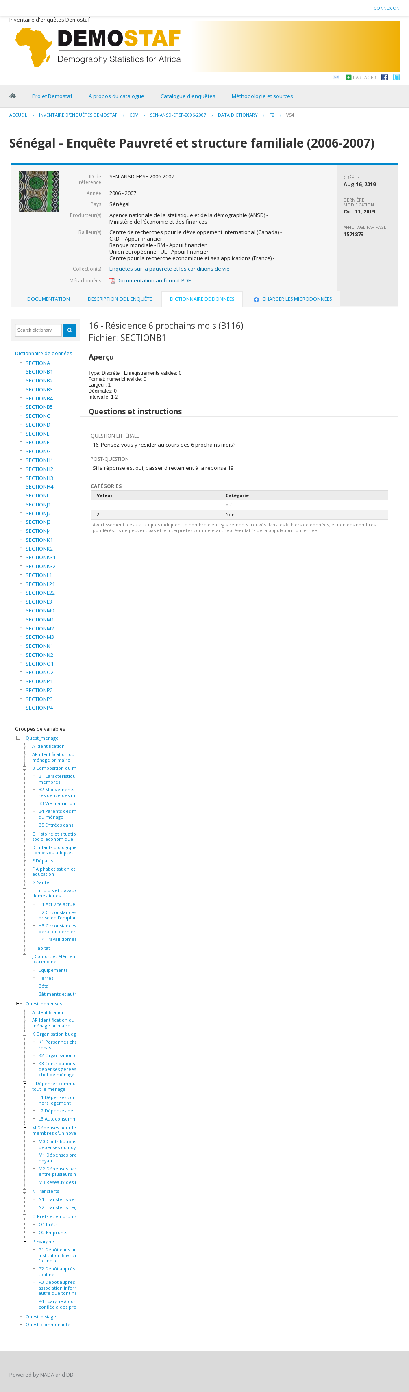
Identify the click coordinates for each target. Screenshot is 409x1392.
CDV (133, 115)
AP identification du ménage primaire (53, 756)
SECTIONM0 (40, 610)
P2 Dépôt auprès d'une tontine (63, 1271)
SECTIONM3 (40, 637)
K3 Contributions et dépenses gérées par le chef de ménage (64, 1069)
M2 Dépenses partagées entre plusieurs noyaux (65, 1171)
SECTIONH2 (39, 469)
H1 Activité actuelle (59, 904)
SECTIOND (38, 424)
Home (12, 96)
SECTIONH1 (39, 460)
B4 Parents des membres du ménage (66, 813)
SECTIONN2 (39, 654)
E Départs (42, 861)
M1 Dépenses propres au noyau (66, 1157)
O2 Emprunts (53, 1233)
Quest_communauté (48, 1324)
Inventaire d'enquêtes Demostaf (78, 115)
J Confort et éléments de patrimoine (59, 958)
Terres (46, 978)
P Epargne (43, 1241)
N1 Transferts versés (61, 1199)
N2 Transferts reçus (60, 1207)
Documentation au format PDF (150, 280)
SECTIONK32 (41, 566)
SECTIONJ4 (38, 531)
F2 (272, 115)
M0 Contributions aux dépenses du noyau (62, 1144)
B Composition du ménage (61, 768)
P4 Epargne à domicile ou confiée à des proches (66, 1304)
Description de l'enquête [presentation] (120, 298)
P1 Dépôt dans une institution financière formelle (61, 1255)
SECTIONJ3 (38, 522)
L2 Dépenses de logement (67, 1111)
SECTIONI (37, 495)
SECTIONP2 (39, 690)
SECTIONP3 (39, 699)
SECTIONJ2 (38, 513)
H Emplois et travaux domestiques (54, 893)
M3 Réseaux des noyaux (65, 1182)
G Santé (40, 882)
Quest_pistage (41, 1317)
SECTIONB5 (39, 407)
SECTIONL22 (40, 592)
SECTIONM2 (40, 628)
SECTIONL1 (39, 575)
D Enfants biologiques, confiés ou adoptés (56, 850)
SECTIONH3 (39, 478)
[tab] (48, 299)
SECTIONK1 (39, 539)
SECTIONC (38, 416)
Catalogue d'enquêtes (188, 96)
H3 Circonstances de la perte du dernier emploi (65, 928)
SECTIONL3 (39, 601)
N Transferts (45, 1191)
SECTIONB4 (39, 398)
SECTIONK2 (39, 548)
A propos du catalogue (116, 96)
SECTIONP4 (39, 707)
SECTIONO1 (40, 663)
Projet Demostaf (52, 96)
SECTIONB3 (39, 389)
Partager (364, 77)
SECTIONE (38, 433)
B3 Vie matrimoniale (61, 803)
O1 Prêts (48, 1224)
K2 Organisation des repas (67, 1055)
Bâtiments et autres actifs (66, 994)
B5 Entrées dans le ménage (68, 825)
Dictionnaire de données (43, 353)
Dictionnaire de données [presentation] (202, 298)
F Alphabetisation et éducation (53, 871)
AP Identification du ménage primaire (53, 1022)
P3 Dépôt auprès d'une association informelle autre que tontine (63, 1287)
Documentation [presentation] (48, 298)
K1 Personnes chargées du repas (67, 1044)
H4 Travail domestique (63, 939)
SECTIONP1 (39, 681)
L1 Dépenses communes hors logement (65, 1099)
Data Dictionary (238, 115)
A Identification (48, 746)
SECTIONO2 (40, 672)
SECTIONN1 (39, 646)
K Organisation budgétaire (60, 1034)
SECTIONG (38, 451)
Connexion (387, 8)
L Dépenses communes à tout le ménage (59, 1086)
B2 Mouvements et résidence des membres (65, 792)
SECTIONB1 (39, 371)
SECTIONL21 (40, 584)
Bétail (45, 986)
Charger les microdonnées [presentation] (292, 298)
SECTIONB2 (39, 380)
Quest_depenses (44, 1004)
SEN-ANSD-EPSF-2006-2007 (178, 115)
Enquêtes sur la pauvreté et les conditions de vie (169, 268)
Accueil (18, 115)
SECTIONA (38, 363)
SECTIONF (37, 442)
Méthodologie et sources (262, 96)
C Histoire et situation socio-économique (55, 836)
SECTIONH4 (39, 486)
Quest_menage (42, 738)
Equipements (53, 970)
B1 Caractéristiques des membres (64, 778)
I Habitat (41, 948)
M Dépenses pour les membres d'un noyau (55, 1130)
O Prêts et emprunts (54, 1216)
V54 (290, 115)
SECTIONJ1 (38, 504)
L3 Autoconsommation (63, 1119)
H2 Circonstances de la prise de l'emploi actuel (64, 915)
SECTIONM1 (40, 619)
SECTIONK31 (41, 557)
